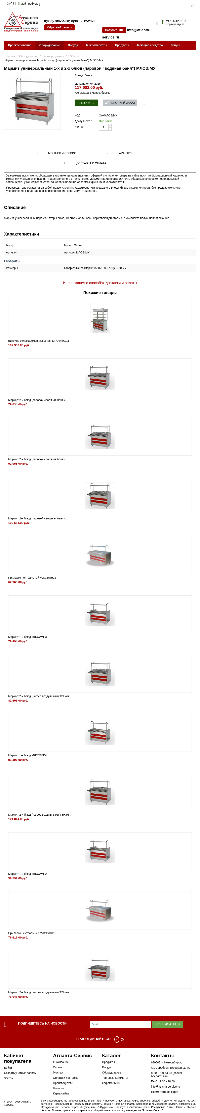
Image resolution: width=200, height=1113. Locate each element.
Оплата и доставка (65, 1077)
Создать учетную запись (20, 1073)
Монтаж (58, 1072)
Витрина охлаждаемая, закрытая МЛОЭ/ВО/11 (38, 340)
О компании (61, 1062)
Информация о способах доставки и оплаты (100, 283)
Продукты (122, 45)
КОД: (78, 115)
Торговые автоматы (115, 1077)
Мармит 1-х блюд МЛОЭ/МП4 (27, 755)
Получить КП (114, 30)
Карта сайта (61, 1093)
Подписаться (167, 1024)
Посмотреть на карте (164, 1091)
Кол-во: (79, 126)
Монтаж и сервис (62, 153)
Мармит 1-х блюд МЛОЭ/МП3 (27, 637)
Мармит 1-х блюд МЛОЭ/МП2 (27, 873)
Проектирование (19, 45)
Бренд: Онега (83, 75)
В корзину (86, 103)
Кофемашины (111, 1083)
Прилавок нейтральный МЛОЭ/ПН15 (32, 577)
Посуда (73, 45)
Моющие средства (150, 45)
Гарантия (125, 153)
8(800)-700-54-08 (56, 21)
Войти (8, 1067)
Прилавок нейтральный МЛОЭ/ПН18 (32, 933)
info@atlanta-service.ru (165, 1086)
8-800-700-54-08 (161, 1073)
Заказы (8, 1078)
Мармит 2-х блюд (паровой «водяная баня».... (38, 400)
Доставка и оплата (91, 163)
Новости (58, 1088)
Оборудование (49, 45)
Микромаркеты (96, 45)
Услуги (175, 45)
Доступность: (83, 121)
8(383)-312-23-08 (83, 21)
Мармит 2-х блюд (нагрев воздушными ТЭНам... (39, 696)
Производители (63, 1083)
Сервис (58, 1067)
